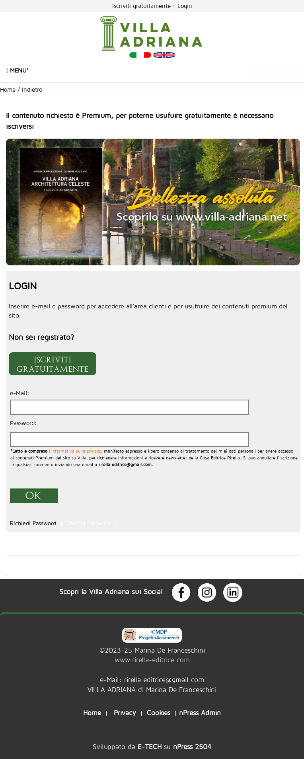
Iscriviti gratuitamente (142, 5)
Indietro (33, 89)
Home (8, 89)
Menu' (17, 70)
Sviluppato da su (152, 746)
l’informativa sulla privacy (74, 450)
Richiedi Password (34, 523)
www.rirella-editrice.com (152, 659)
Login (184, 5)
